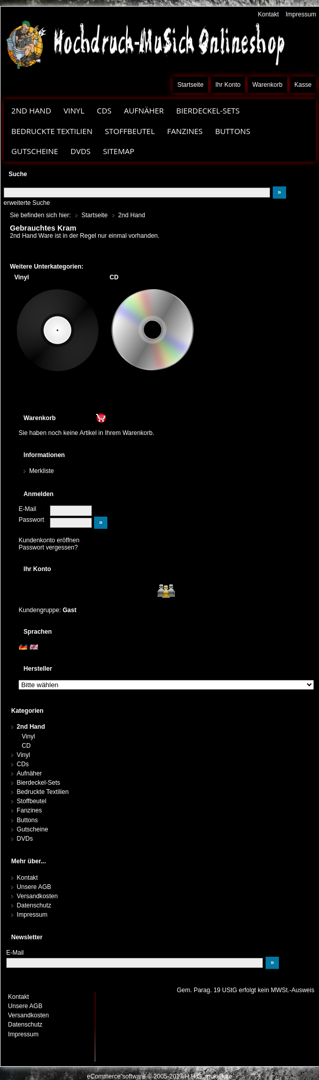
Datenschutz (34, 905)
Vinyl (74, 110)
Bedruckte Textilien (51, 131)
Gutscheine (34, 151)
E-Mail (27, 509)
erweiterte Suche (27, 202)
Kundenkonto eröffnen (49, 540)
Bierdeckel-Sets (208, 110)
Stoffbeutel (130, 131)
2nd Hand (31, 110)
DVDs (80, 151)
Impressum (301, 14)
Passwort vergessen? (48, 547)
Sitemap (118, 151)
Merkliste (41, 471)
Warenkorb (267, 84)
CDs (104, 110)
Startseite (190, 84)
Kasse (303, 84)
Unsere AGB (34, 886)
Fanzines (184, 131)
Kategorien (27, 710)
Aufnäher (144, 110)
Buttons (232, 131)
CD (26, 745)
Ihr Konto (227, 84)
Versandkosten (37, 896)
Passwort (31, 519)
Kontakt (268, 14)
